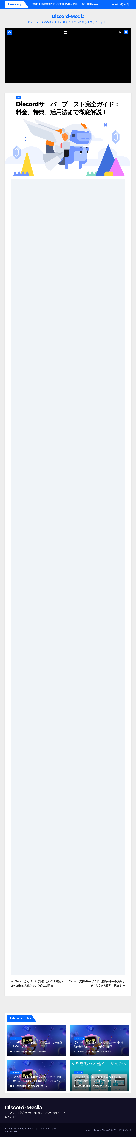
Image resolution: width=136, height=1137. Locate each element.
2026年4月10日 (20, 1052)
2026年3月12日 (84, 1052)
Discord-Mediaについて (104, 1130)
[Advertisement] (68, 60)
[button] (120, 32)
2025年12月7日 (84, 1086)
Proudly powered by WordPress (20, 1129)
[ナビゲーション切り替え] (65, 32)
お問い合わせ (125, 1130)
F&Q (18, 97)
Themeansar (11, 1131)
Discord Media (38, 1052)
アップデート (16, 1038)
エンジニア (78, 1073)
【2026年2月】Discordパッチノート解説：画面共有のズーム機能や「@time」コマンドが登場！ (36, 1081)
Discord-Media (68, 16)
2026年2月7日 (20, 1086)
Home (88, 1130)
